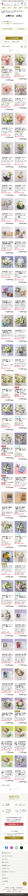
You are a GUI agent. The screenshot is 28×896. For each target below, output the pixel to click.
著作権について (16, 889)
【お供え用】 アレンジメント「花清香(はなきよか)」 (20, 597)
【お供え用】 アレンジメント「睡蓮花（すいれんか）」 (20, 273)
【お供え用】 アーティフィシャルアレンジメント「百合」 (7, 215)
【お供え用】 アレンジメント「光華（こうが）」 (7, 597)
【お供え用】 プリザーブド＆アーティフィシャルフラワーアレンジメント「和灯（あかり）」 (20, 188)
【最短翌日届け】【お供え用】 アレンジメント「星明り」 (7, 450)
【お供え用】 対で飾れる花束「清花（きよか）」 (7, 715)
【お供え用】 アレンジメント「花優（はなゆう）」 (20, 450)
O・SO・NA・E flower (7, 28)
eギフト (9, 7)
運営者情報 (12, 887)
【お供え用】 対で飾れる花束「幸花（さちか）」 (20, 715)
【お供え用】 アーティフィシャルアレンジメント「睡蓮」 (20, 215)
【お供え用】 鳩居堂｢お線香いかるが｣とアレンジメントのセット (20, 302)
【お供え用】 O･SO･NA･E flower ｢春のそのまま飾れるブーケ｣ (21, 130)
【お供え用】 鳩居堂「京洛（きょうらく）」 (6, 509)
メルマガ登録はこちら (14, 837)
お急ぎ (20, 7)
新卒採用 (9, 891)
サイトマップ (23, 889)
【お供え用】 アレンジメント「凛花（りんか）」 (7, 626)
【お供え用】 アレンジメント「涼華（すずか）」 (7, 391)
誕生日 (3, 7)
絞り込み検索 (14, 38)
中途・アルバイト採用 (16, 891)
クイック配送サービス (8, 23)
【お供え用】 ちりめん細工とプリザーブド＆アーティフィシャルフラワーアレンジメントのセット (20, 245)
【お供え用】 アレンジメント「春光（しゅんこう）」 (20, 71)
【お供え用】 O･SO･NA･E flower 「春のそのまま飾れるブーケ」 (7, 71)
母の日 (15, 7)
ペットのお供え (20, 28)
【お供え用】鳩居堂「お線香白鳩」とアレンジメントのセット (7, 332)
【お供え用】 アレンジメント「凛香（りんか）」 (7, 538)
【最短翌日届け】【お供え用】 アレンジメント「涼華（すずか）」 (20, 391)
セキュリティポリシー (7, 889)
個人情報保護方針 (19, 887)
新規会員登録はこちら (14, 824)
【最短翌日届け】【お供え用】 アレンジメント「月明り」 (7, 479)
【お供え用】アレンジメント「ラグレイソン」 (20, 332)
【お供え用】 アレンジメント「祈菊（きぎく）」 (7, 420)
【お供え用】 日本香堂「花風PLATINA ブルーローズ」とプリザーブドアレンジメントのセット (20, 481)
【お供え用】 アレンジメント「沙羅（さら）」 (7, 361)
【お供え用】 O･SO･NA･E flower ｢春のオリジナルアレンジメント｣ (7, 100)
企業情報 (7, 887)
